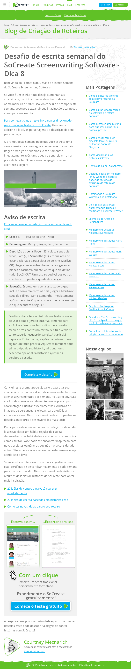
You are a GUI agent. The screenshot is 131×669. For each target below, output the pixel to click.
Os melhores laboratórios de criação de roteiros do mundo (106, 333)
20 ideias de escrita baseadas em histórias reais (38, 500)
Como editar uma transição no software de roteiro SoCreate (104, 113)
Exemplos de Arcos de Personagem (101, 220)
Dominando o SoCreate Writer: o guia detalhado (103, 195)
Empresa (80, 4)
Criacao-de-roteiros (29, 24)
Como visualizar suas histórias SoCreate (101, 156)
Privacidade (84, 665)
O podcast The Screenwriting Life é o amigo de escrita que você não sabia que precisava (105, 320)
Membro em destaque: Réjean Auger (102, 286)
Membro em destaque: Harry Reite (105, 242)
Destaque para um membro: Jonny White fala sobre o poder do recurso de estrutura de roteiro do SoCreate (105, 180)
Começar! (105, 4)
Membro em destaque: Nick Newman (105, 275)
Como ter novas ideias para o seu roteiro (33, 506)
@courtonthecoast (34, 651)
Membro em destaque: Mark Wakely (105, 253)
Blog (69, 4)
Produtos (48, 4)
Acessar (120, 4)
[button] (104, 376)
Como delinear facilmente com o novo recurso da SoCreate (103, 98)
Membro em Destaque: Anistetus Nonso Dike (102, 231)
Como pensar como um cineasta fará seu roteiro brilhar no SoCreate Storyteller (103, 142)
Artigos (14, 24)
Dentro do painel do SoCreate (106, 165)
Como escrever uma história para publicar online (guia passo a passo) (105, 127)
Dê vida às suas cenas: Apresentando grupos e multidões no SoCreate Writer (106, 208)
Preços (60, 4)
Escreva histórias (75, 15)
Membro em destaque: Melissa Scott (102, 264)
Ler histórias (53, 15)
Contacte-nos (99, 665)
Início (36, 4)
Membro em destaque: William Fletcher (102, 297)
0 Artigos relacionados (84, 46)
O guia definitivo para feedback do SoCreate (101, 308)
